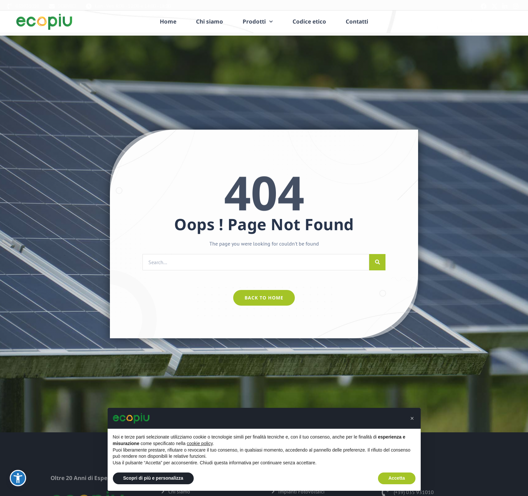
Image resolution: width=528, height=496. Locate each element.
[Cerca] (377, 262)
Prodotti (258, 16)
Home (168, 16)
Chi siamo (209, 16)
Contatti (357, 16)
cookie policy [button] (200, 443)
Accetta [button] (396, 478)
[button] (412, 418)
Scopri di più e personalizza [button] (153, 478)
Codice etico (309, 16)
